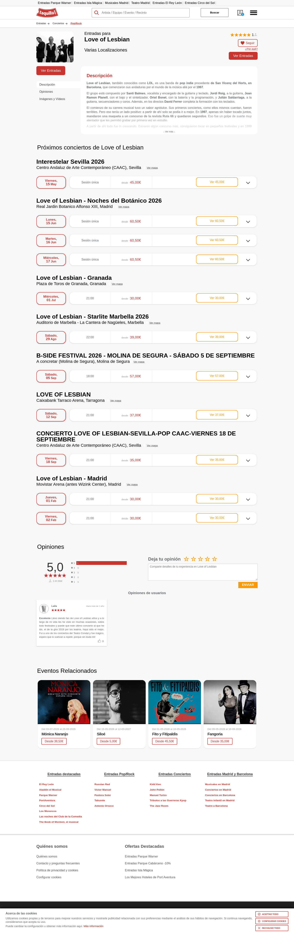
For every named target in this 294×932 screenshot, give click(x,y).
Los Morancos (47, 811)
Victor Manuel (102, 789)
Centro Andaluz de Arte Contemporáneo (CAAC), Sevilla (88, 167)
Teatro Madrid (140, 2)
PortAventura (47, 800)
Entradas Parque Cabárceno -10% (148, 863)
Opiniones (46, 91)
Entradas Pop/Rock (119, 774)
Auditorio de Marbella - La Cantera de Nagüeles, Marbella (90, 322)
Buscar (214, 12)
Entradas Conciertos (174, 774)
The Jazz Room (159, 805)
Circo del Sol (47, 805)
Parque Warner (48, 795)
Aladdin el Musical (50, 789)
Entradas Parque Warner (54, 2)
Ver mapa (152, 167)
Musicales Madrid (116, 2)
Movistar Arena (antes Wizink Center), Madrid (78, 484)
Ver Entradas (243, 56)
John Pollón (157, 789)
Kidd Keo (155, 784)
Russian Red (102, 784)
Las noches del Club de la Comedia (60, 816)
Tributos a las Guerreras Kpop (168, 800)
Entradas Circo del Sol (200, 2)
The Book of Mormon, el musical (58, 822)
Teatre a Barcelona (216, 805)
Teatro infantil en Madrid (220, 800)
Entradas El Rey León (167, 2)
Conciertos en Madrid (218, 789)
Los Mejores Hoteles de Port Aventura (150, 877)
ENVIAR (248, 585)
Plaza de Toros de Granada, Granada (71, 283)
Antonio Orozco (104, 805)
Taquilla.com (44, 9)
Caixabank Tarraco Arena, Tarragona (70, 400)
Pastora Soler (102, 795)
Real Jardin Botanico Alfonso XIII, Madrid (74, 206)
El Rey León (46, 784)
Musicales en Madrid (217, 784)
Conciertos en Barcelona (220, 795)
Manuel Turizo (158, 795)
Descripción (47, 84)
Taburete (99, 800)
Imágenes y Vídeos (52, 99)
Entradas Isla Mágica (88, 2)
